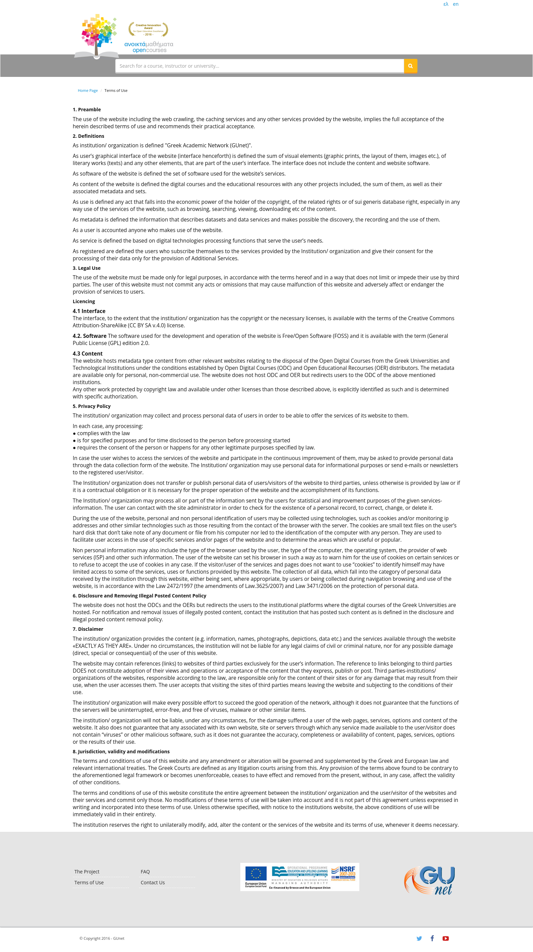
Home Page (88, 90)
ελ (446, 4)
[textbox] (259, 65)
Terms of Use (89, 882)
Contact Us (153, 882)
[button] (410, 65)
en (456, 4)
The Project (86, 871)
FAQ (145, 871)
